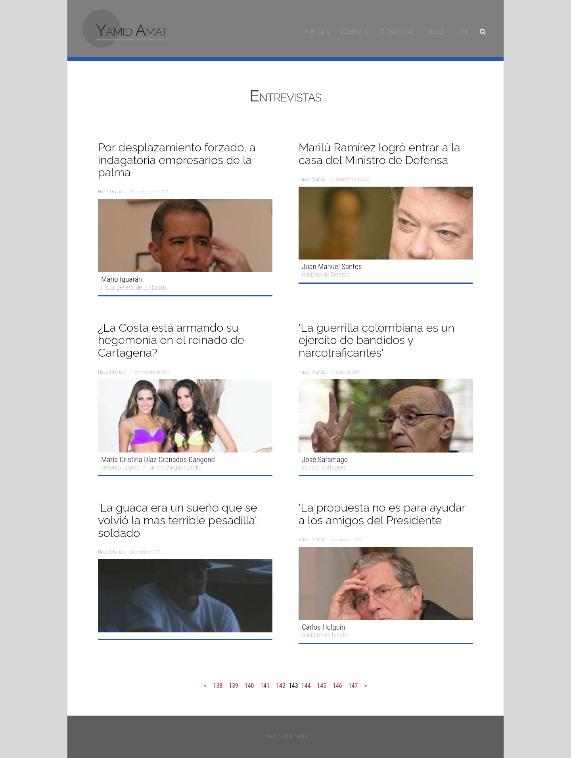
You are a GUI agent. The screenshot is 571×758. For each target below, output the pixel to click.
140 (249, 685)
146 (337, 685)
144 (306, 685)
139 (233, 685)
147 (353, 685)
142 (281, 685)
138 (217, 685)
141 (265, 685)
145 (321, 685)
